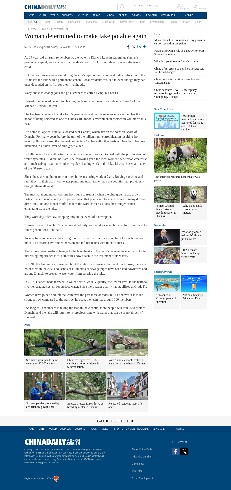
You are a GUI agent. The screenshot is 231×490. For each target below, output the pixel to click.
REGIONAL (151, 15)
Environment (157, 21)
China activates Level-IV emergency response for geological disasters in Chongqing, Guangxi (175, 93)
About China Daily (142, 449)
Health (173, 21)
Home (32, 29)
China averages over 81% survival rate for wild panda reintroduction (83, 363)
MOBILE (189, 15)
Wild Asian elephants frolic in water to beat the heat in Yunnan (127, 361)
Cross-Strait (108, 21)
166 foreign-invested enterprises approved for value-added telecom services (192, 122)
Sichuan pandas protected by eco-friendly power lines (42, 405)
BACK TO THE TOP (115, 421)
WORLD (55, 15)
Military (186, 21)
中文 (156, 5)
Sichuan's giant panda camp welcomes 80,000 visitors (42, 361)
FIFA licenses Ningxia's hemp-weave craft (191, 253)
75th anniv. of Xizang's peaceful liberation (166, 298)
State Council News (164, 109)
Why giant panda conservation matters (192, 209)
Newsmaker (160, 225)
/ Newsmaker (58, 29)
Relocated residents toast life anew (125, 405)
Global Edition (138, 5)
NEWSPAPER (168, 15)
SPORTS (123, 15)
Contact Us (138, 463)
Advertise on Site (141, 456)
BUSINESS (67, 15)
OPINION (136, 15)
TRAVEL (97, 15)
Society (59, 21)
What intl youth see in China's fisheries (177, 61)
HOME (31, 15)
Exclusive (159, 135)
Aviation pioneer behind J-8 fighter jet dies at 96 (191, 235)
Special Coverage (163, 271)
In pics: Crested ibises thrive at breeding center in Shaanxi (85, 405)
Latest (157, 34)
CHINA (42, 15)
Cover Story (127, 21)
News (46, 21)
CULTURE (83, 15)
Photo (142, 21)
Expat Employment (142, 478)
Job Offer (137, 471)
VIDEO (110, 15)
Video (198, 21)
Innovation (74, 21)
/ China (43, 29)
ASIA (149, 5)
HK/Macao (91, 21)
